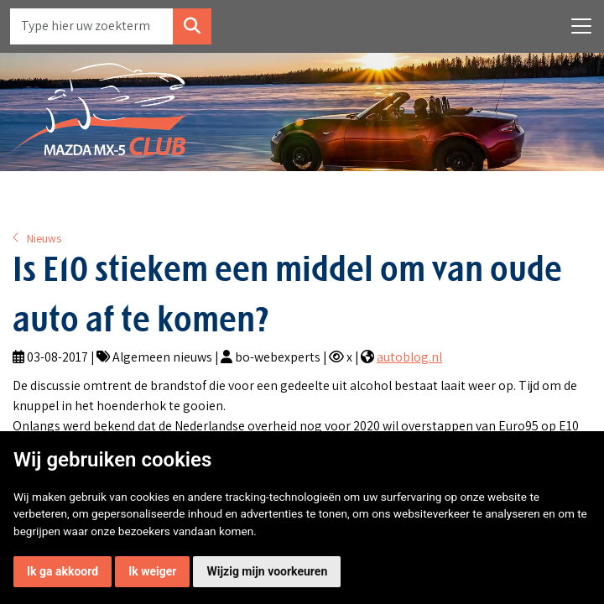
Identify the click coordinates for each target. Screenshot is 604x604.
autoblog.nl (409, 357)
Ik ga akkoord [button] (62, 571)
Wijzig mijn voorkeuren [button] (266, 571)
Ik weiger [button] (152, 571)
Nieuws (44, 238)
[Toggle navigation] (581, 26)
